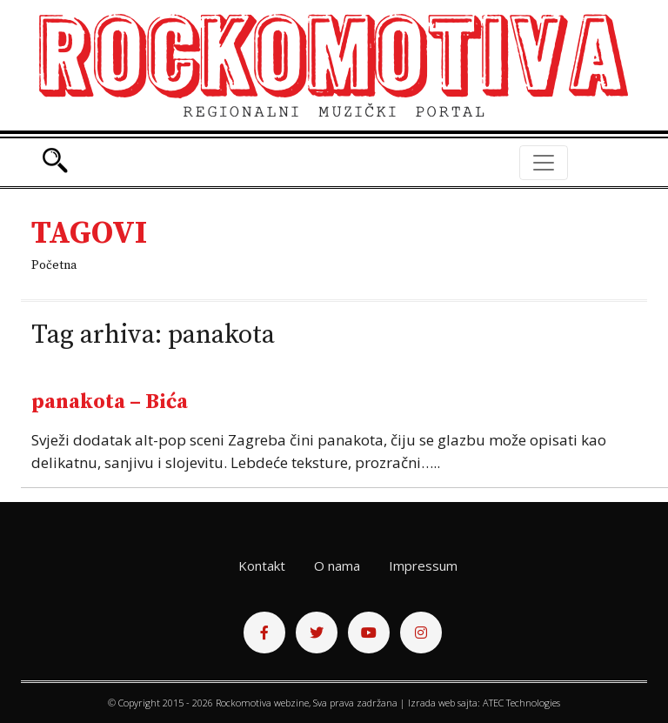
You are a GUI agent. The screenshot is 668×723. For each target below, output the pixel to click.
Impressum (423, 565)
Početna (54, 265)
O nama (337, 565)
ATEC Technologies (521, 702)
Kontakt (261, 565)
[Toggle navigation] (543, 162)
